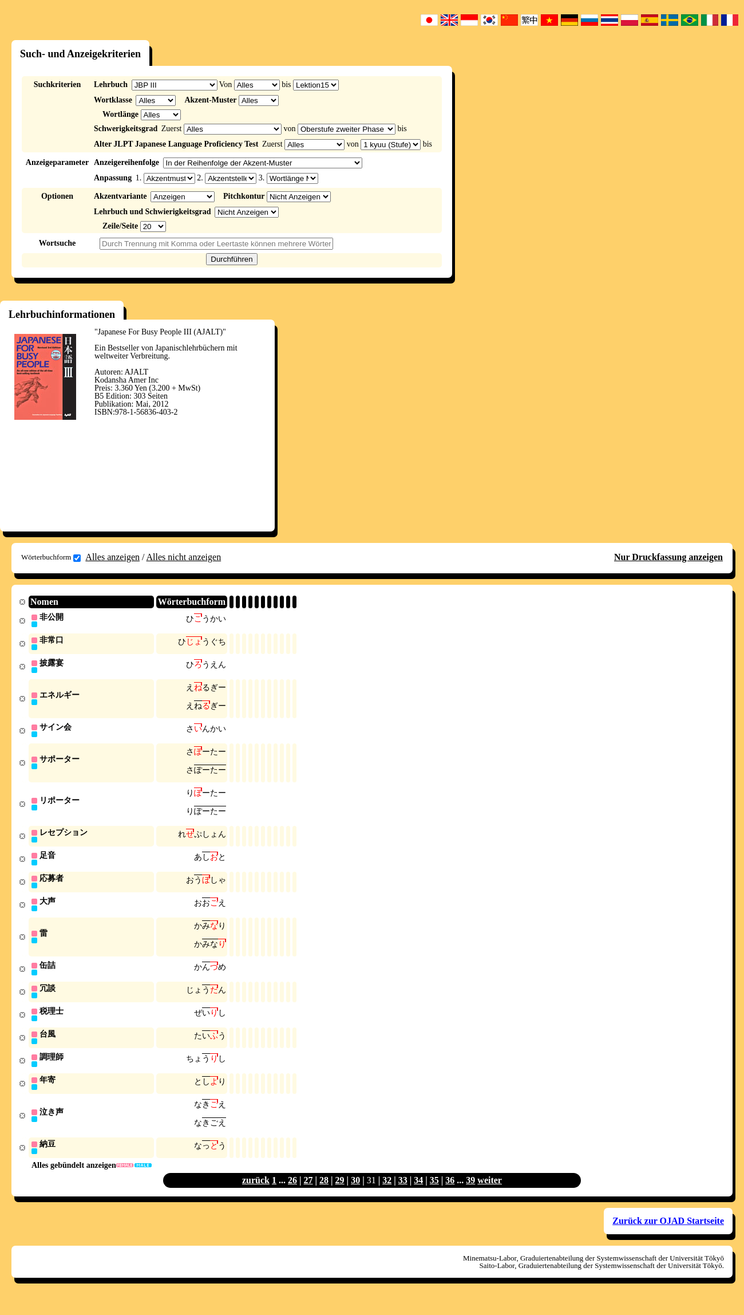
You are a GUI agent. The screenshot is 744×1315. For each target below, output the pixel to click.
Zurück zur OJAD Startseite (668, 1235)
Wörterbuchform (51, 557)
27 (308, 1194)
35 (434, 1194)
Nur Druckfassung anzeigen (668, 557)
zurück (256, 1194)
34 (418, 1194)
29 (340, 1194)
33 (402, 1194)
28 (324, 1194)
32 (386, 1194)
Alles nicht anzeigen (184, 557)
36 (449, 1194)
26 (292, 1194)
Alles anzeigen (112, 557)
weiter (489, 1194)
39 (470, 1194)
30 (355, 1194)
